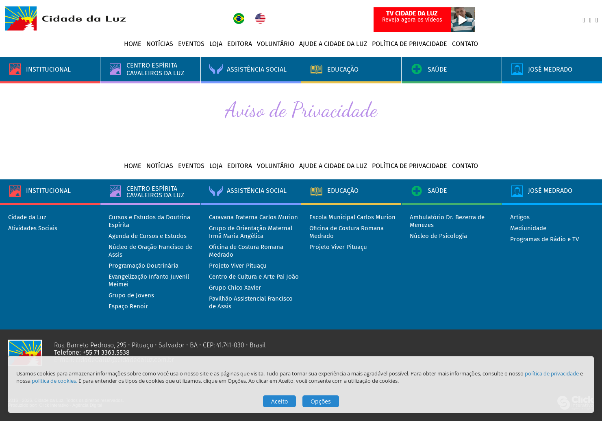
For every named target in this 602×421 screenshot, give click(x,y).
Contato (465, 44)
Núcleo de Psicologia (438, 236)
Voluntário (275, 44)
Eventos (191, 44)
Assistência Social (257, 190)
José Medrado (550, 190)
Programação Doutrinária (143, 265)
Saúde (437, 190)
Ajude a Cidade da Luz (333, 44)
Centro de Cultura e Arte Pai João (254, 276)
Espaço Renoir (128, 306)
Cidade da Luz (27, 217)
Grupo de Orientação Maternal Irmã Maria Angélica (250, 232)
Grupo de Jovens (131, 295)
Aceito (279, 401)
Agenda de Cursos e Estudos (148, 236)
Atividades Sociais (32, 228)
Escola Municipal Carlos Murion (352, 217)
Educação (343, 190)
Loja (215, 44)
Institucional (48, 190)
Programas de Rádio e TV (544, 239)
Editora (239, 44)
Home (132, 44)
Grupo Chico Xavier (235, 287)
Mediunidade (528, 228)
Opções (321, 401)
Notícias (159, 44)
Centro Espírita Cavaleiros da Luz (155, 191)
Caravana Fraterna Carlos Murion (253, 217)
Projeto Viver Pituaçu (238, 265)
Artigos (520, 217)
